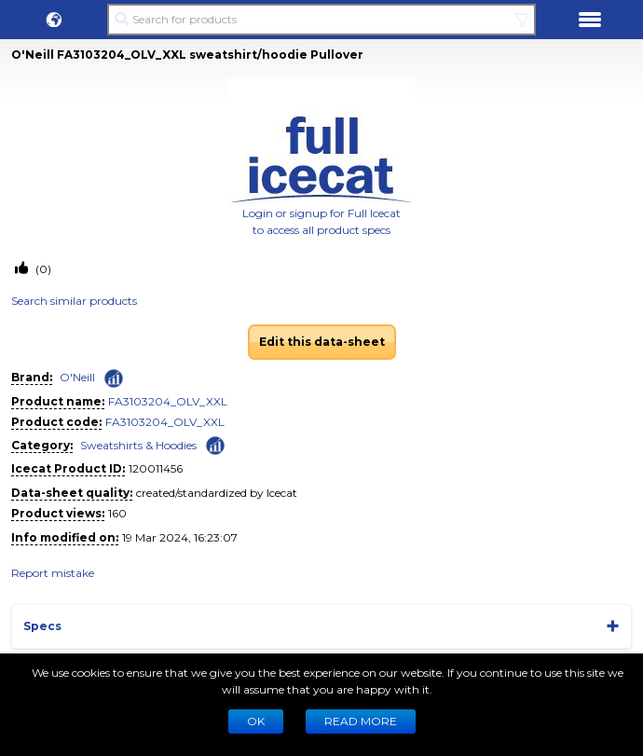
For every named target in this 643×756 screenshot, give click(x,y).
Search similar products (74, 301)
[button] (54, 19)
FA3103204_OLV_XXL (167, 401)
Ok (256, 721)
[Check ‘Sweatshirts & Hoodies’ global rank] (215, 444)
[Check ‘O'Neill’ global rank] (114, 378)
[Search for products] (322, 19)
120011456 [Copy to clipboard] (156, 468)
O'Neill (77, 377)
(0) (42, 269)
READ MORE (360, 721)
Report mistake (52, 573)
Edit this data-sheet (322, 342)
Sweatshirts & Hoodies (138, 445)
